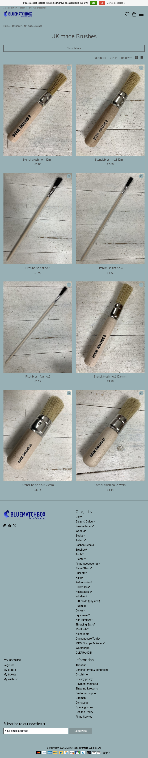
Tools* (80, 554)
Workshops (83, 648)
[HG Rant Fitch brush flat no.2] (37, 327)
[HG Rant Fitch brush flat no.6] (37, 218)
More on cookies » (116, 3)
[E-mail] (35, 731)
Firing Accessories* (88, 563)
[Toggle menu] (141, 14)
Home (6, 26)
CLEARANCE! (84, 652)
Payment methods (87, 684)
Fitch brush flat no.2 (37, 376)
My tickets (9, 674)
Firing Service (84, 716)
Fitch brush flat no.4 (110, 268)
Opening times (84, 707)
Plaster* (81, 559)
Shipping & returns (87, 688)
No (102, 3)
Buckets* (81, 573)
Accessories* (84, 591)
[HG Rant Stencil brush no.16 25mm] (37, 435)
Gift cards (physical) (88, 601)
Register (8, 665)
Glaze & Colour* (85, 521)
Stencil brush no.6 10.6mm (110, 376)
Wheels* (81, 531)
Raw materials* (85, 526)
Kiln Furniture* (84, 620)
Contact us (82, 702)
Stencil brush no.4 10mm (38, 159)
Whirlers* (81, 596)
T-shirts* (81, 540)
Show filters (74, 48)
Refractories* (84, 582)
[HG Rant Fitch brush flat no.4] (110, 218)
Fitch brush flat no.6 (37, 268)
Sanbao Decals (85, 545)
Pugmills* (82, 605)
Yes (93, 3)
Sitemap (81, 698)
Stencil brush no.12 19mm (110, 485)
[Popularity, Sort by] (125, 58)
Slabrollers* (83, 587)
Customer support (87, 693)
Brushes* (17, 26)
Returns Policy (84, 712)
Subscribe (80, 731)
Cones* (80, 610)
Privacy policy (84, 679)
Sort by (113, 58)
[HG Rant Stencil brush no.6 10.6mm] (110, 327)
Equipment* (83, 615)
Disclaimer (82, 674)
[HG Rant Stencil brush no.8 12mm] (110, 110)
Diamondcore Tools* (88, 638)
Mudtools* (82, 629)
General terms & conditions (92, 669)
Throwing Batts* (85, 624)
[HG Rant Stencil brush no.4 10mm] (37, 110)
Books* (80, 535)
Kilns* (79, 577)
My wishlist (10, 679)
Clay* (79, 517)
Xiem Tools (82, 634)
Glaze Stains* (84, 568)
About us (81, 665)
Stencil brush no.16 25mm (38, 485)
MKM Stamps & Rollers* (90, 643)
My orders (9, 669)
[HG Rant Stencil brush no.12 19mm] (110, 435)
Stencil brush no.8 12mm (110, 159)
